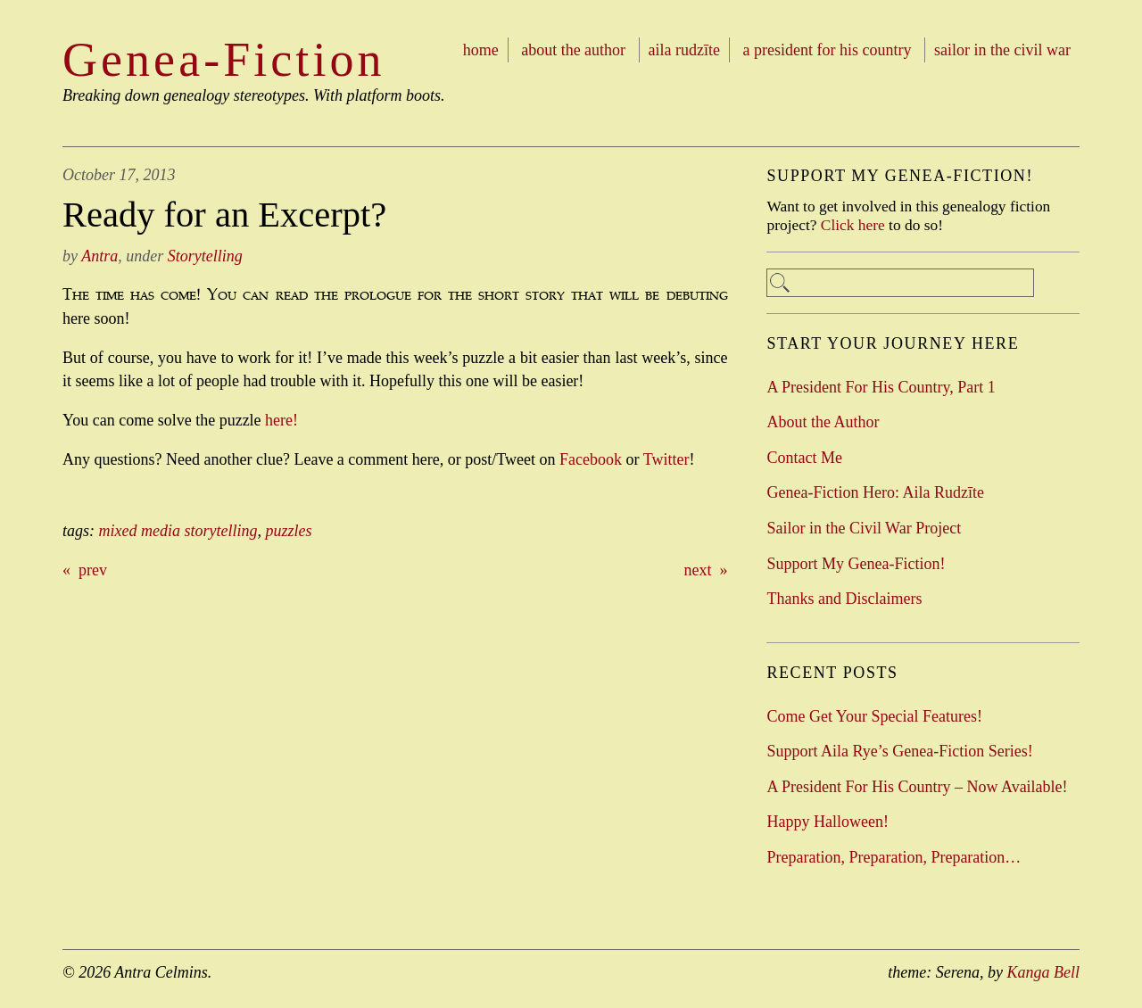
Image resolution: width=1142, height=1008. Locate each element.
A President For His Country (827, 50)
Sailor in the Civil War (1002, 50)
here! (281, 420)
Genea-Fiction (223, 60)
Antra (99, 256)
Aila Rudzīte (684, 50)
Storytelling (205, 256)
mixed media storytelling (178, 531)
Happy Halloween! (827, 821)
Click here (853, 225)
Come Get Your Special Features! (873, 716)
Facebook (590, 459)
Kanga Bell (1043, 972)
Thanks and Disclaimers (844, 598)
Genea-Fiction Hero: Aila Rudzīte (874, 492)
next (698, 570)
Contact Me (803, 458)
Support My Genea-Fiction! (855, 564)
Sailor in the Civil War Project (863, 528)
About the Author (573, 50)
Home (481, 50)
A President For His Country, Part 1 (880, 387)
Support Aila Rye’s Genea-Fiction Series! (899, 751)
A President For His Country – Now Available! (916, 787)
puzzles (288, 531)
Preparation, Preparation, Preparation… (893, 857)
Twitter (666, 459)
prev (93, 570)
